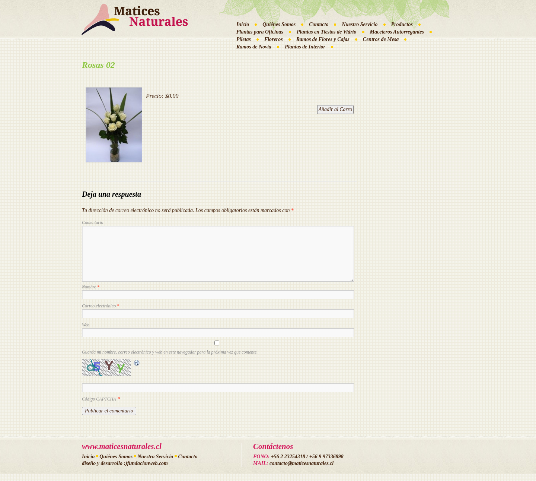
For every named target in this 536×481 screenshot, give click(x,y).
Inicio (242, 24)
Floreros (273, 39)
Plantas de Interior (305, 47)
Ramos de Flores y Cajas (323, 39)
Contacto (318, 24)
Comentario (92, 222)
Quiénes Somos (279, 24)
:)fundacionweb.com (146, 463)
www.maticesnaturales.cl (122, 446)
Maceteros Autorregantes (397, 32)
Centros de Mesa (381, 39)
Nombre (90, 286)
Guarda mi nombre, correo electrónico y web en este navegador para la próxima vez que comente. (170, 352)
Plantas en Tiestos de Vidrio (327, 32)
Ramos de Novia (253, 47)
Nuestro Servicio (359, 24)
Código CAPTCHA (99, 399)
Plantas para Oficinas (259, 32)
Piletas (243, 39)
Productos (402, 24)
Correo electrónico (100, 305)
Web (85, 324)
